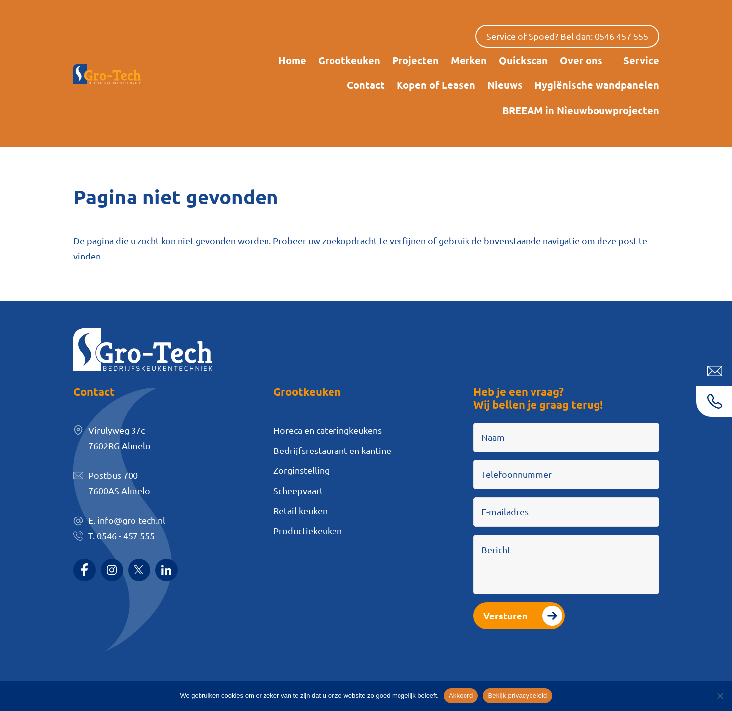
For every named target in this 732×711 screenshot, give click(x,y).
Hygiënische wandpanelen (596, 84)
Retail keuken (300, 510)
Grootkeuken (349, 60)
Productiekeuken (307, 530)
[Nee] (720, 696)
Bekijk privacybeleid (517, 695)
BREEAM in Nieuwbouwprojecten (580, 110)
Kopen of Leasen (436, 84)
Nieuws (505, 84)
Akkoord (461, 695)
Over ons (581, 60)
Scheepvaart (298, 490)
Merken (469, 60)
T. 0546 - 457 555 (121, 535)
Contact (366, 84)
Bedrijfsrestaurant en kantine (332, 450)
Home (292, 60)
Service (641, 60)
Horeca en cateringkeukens (327, 430)
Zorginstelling (301, 470)
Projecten (415, 60)
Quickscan (523, 60)
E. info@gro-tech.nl (126, 520)
